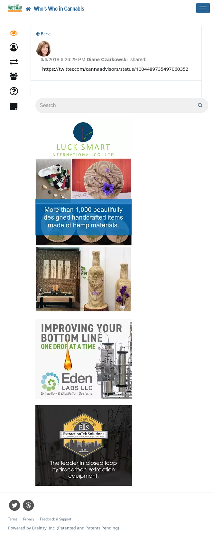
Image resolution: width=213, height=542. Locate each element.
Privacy (28, 519)
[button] (13, 47)
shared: (138, 59)
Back (43, 34)
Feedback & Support (55, 519)
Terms (12, 519)
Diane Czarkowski (108, 59)
